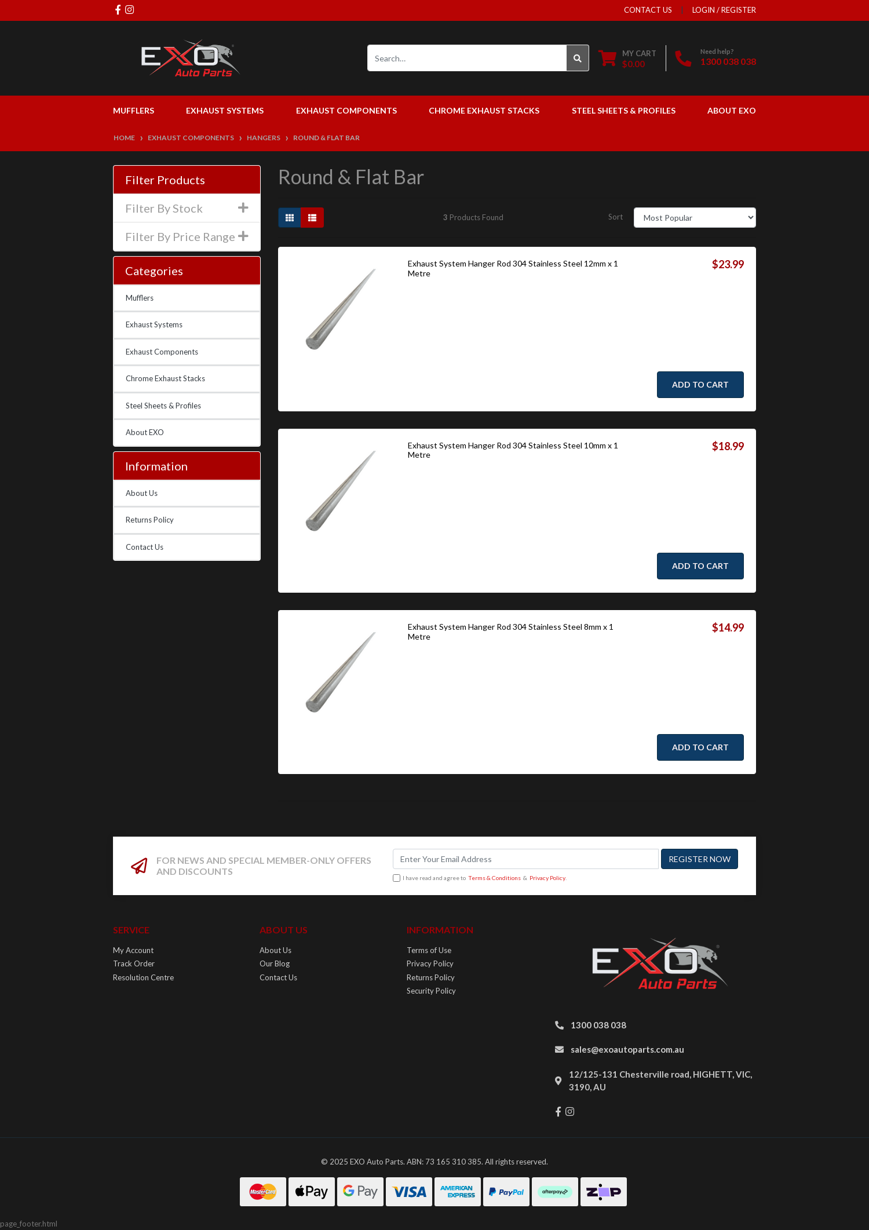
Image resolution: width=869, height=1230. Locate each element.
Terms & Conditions (494, 877)
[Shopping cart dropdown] (627, 58)
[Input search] (467, 58)
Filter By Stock (187, 208)
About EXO (731, 110)
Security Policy (431, 990)
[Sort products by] (695, 217)
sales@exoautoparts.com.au (627, 1049)
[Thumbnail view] (289, 217)
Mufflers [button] (133, 110)
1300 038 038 (728, 61)
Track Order (134, 963)
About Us (142, 493)
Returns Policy (150, 519)
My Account (133, 950)
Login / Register (724, 9)
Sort (615, 216)
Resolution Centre (143, 977)
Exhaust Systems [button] (225, 110)
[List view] (312, 217)
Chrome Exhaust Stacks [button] (484, 110)
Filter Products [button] (165, 180)
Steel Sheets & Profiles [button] (624, 110)
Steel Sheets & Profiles (163, 405)
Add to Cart (700, 384)
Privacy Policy (547, 877)
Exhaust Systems (154, 324)
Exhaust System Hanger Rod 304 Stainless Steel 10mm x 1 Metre (513, 450)
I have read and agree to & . (480, 878)
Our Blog (275, 963)
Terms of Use (429, 950)
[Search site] (578, 58)
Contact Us (144, 547)
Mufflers (140, 297)
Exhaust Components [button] (346, 110)
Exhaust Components (162, 351)
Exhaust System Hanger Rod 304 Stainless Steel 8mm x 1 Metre (511, 631)
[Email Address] (526, 859)
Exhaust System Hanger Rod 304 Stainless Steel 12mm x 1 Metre (513, 268)
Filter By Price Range (187, 236)
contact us (648, 9)
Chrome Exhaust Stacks (165, 378)
